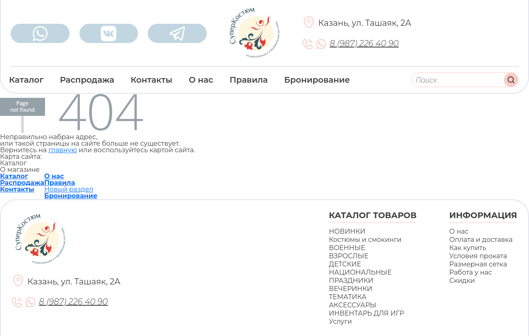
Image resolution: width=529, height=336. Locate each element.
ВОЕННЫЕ (347, 248)
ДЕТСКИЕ (345, 264)
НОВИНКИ (347, 231)
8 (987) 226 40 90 (364, 43)
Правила (249, 80)
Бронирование (317, 80)
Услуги (340, 321)
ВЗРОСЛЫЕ (348, 256)
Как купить (467, 248)
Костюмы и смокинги (365, 240)
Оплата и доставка (481, 240)
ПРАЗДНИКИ (351, 280)
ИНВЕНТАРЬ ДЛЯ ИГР (366, 313)
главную (62, 150)
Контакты (151, 80)
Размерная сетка (478, 264)
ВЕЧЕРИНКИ (350, 289)
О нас (201, 80)
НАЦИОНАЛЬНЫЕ (360, 272)
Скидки (462, 280)
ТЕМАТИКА (347, 297)
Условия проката (478, 256)
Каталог (26, 80)
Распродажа (87, 80)
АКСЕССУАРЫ (352, 305)
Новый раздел (68, 189)
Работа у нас (470, 272)
